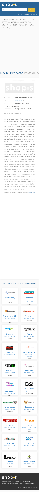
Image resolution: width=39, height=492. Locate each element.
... (11, 28)
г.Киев (21, 19)
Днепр (29, 19)
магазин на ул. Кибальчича (29, 300)
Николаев (31, 192)
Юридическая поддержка (23, 487)
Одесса (5, 22)
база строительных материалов (9, 318)
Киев (3, 19)
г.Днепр (5, 28)
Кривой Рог (17, 25)
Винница (28, 25)
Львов (13, 22)
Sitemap (33, 487)
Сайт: (5, 100)
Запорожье (24, 22)
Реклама (26, 14)
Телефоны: (7, 109)
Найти (32, 10)
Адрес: (6, 103)
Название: (7, 97)
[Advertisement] (19, 49)
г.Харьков (5, 25)
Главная (19, 14)
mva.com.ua (18, 100)
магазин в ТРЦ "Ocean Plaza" (29, 427)
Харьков (12, 19)
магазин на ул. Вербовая (29, 354)
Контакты (34, 14)
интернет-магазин (9, 391)
